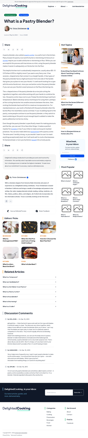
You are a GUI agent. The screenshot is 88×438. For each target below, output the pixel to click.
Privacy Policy (6, 435)
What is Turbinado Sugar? (76, 182)
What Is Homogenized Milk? (10, 240)
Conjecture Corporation (21, 432)
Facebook (70, 423)
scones (5, 60)
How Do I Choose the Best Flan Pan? (48, 240)
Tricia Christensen (20, 28)
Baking (63, 99)
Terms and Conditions (16, 435)
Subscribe (72, 156)
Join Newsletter (78, 6)
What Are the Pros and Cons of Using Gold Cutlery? (28, 241)
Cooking (64, 68)
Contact (69, 414)
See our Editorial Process (16, 211)
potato (14, 129)
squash (34, 140)
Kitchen (24, 236)
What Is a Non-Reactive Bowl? (9, 265)
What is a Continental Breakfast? (65, 199)
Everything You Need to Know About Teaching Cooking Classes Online (72, 73)
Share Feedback (42, 211)
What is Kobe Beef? (28, 264)
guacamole (35, 132)
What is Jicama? (66, 181)
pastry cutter (29, 55)
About (69, 412)
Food (23, 261)
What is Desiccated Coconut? (76, 199)
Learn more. (70, 1)
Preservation (51, 417)
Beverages (7, 236)
